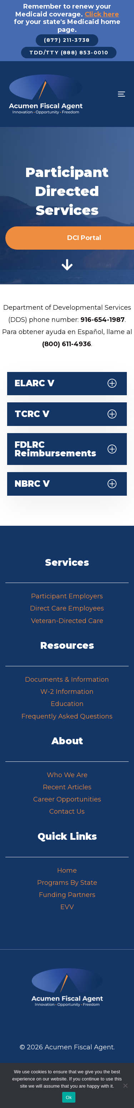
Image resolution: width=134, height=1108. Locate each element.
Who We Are (67, 775)
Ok (69, 1097)
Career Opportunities (67, 799)
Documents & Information (67, 679)
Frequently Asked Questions (67, 716)
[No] (125, 1085)
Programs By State (67, 883)
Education (67, 704)
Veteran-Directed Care (67, 621)
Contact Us (67, 811)
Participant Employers (67, 596)
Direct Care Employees (67, 608)
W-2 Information (67, 692)
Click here (102, 14)
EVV (67, 907)
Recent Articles (67, 787)
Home (67, 870)
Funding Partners (67, 895)
